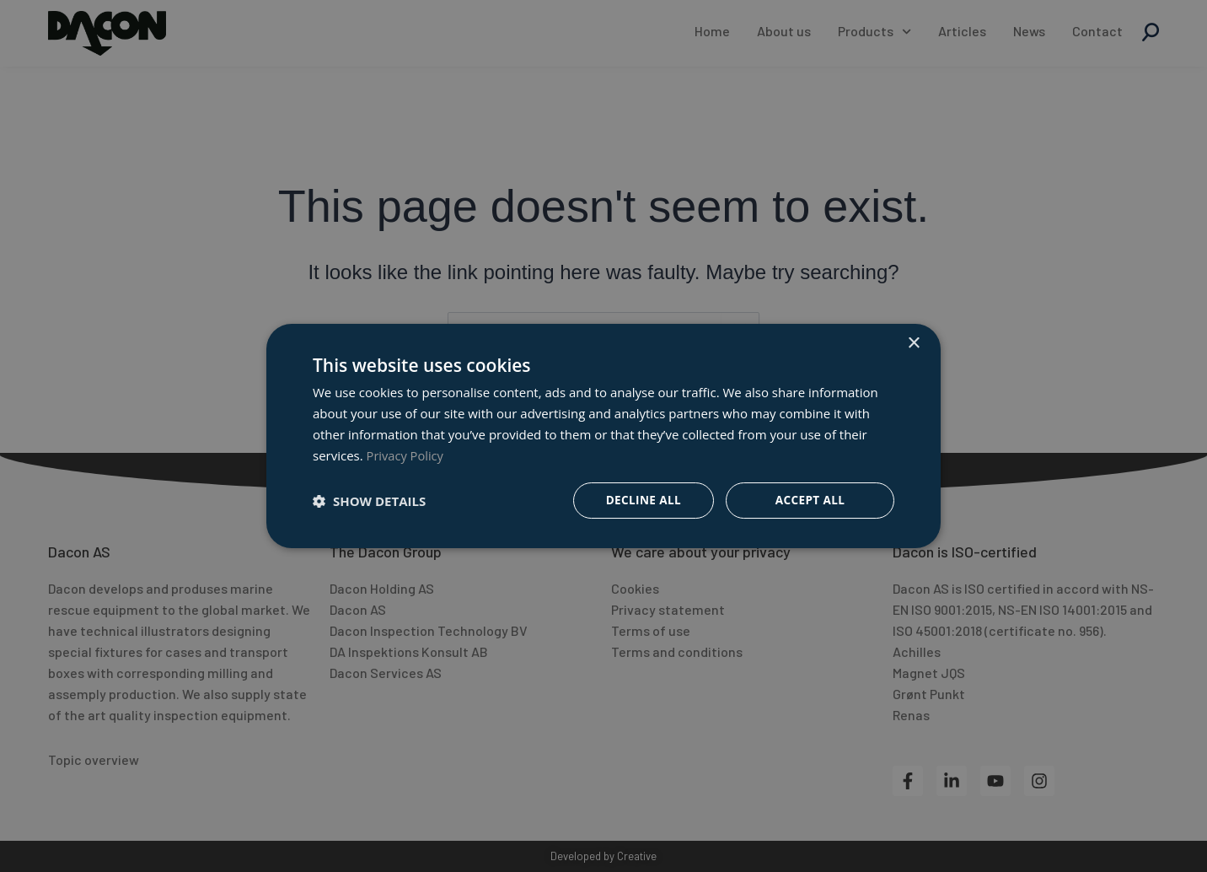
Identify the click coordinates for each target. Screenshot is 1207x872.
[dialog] (603, 435)
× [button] (913, 342)
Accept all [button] (809, 501)
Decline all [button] (642, 501)
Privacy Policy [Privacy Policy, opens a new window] (406, 454)
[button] (369, 501)
